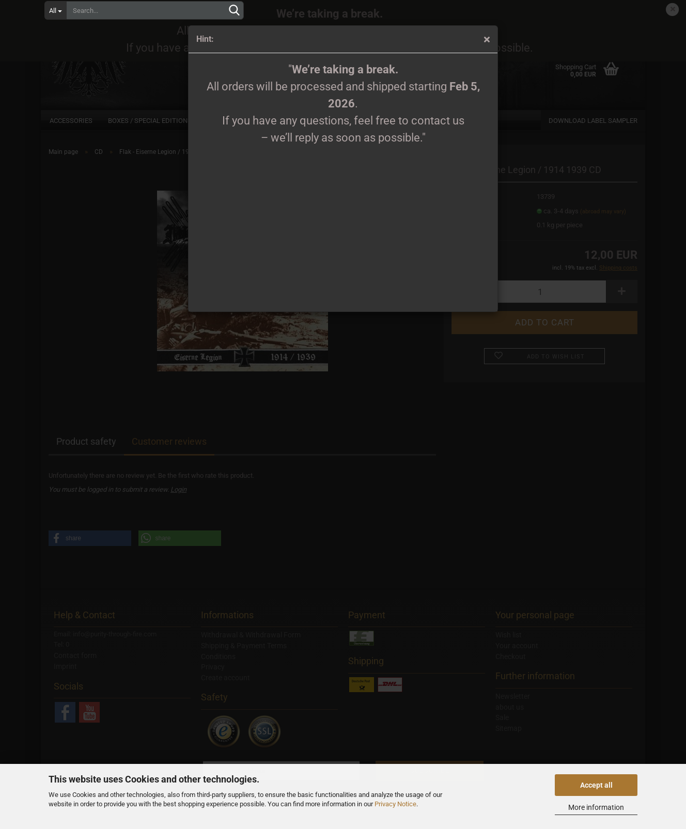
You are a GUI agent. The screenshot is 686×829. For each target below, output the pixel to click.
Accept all (596, 785)
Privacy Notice (395, 804)
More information (596, 807)
